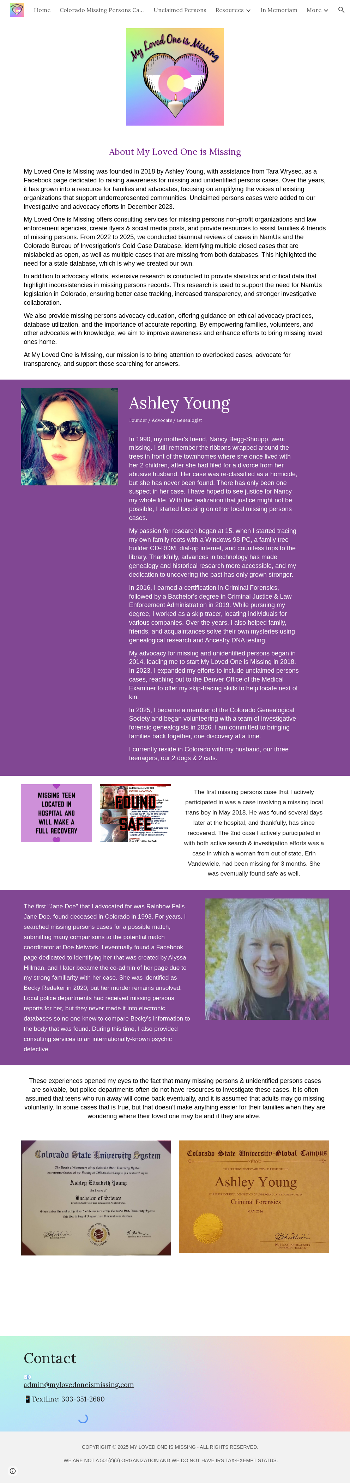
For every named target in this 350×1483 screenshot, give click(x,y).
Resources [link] (230, 9)
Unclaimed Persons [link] (179, 9)
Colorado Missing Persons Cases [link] (102, 9)
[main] (175, 257)
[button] (341, 9)
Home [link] (42, 9)
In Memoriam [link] (278, 9)
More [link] (314, 9)
